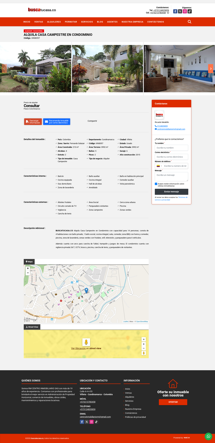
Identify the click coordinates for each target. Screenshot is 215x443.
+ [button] (28, 268)
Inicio (26, 22)
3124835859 (162, 126)
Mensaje (159, 170)
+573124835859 (161, 10)
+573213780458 (158, 12)
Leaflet (125, 321)
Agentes (112, 22)
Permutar (71, 22)
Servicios (87, 22)
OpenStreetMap (142, 321)
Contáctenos (155, 22)
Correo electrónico (163, 152)
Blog (100, 22)
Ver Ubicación (78, 348)
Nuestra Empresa (132, 22)
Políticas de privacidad (135, 417)
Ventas (38, 22)
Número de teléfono (163, 161)
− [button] (28, 273)
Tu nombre (160, 143)
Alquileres (54, 22)
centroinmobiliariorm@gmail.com (171, 129)
